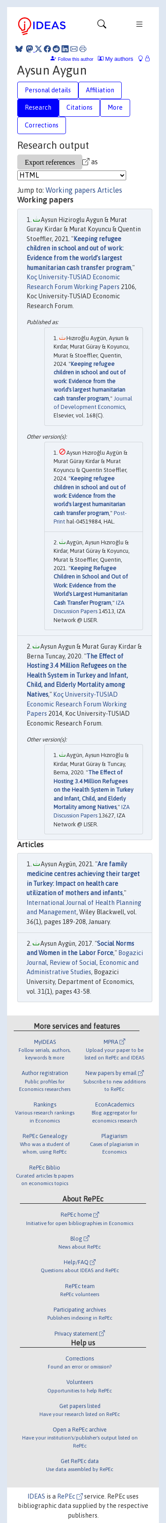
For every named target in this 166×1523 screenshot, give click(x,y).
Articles (109, 190)
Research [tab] (38, 107)
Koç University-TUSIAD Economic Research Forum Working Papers (77, 704)
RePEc (70, 1496)
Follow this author (75, 59)
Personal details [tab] (48, 90)
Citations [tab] (79, 107)
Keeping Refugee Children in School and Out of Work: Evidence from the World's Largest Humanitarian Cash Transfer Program (91, 585)
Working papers (71, 190)
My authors (115, 59)
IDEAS (36, 1496)
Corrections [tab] (41, 125)
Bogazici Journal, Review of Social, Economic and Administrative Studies (85, 962)
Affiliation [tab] (100, 90)
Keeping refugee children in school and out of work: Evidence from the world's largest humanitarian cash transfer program (90, 381)
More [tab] (115, 107)
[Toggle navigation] (101, 26)
